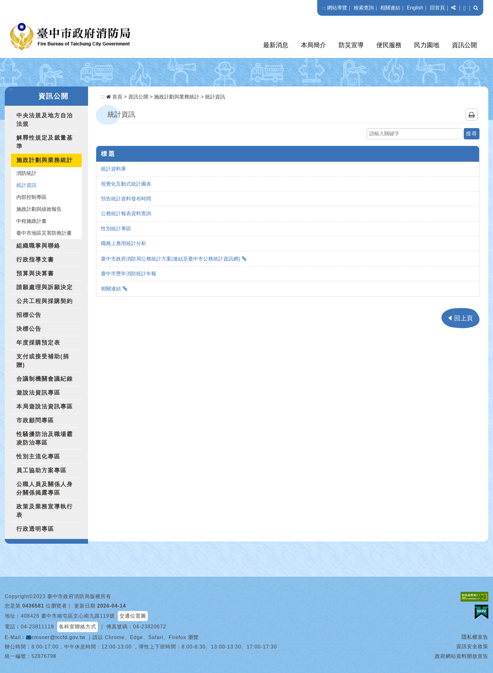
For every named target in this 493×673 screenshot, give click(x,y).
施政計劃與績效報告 (39, 209)
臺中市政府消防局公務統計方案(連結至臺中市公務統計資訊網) (170, 258)
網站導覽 (337, 7)
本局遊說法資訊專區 (44, 406)
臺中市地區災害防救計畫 (44, 233)
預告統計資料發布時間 (126, 198)
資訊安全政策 (472, 646)
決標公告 (29, 329)
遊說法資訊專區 (38, 393)
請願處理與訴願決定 (44, 287)
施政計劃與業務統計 (176, 96)
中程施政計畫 (31, 221)
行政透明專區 (35, 529)
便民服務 (389, 45)
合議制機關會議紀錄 (44, 379)
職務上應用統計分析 (123, 243)
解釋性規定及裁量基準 (44, 142)
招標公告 (29, 315)
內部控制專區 (31, 197)
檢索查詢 (364, 7)
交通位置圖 (132, 616)
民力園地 (426, 45)
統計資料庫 (113, 168)
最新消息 (275, 45)
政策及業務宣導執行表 (44, 510)
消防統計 (26, 173)
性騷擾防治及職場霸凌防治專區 (44, 438)
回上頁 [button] (463, 318)
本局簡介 (313, 45)
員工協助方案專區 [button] (41, 470)
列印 (471, 114)
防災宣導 (351, 45)
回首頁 (437, 7)
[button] (453, 8)
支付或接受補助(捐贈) (42, 360)
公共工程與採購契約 (44, 301)
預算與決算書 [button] (35, 273)
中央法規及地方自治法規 (44, 119)
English (415, 7)
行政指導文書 (35, 259)
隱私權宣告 (475, 637)
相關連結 (390, 7)
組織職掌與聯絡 (38, 246)
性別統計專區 (116, 228)
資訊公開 (464, 45)
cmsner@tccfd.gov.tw (55, 637)
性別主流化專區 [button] (38, 456)
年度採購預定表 (38, 342)
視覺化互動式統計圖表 (126, 184)
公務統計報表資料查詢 (126, 213)
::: (324, 8)
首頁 (114, 96)
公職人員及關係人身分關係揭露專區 (44, 488)
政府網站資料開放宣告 (461, 656)
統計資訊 (26, 185)
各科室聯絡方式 (77, 626)
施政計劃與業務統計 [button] (44, 160)
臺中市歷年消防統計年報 (128, 273)
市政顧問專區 (35, 420)
